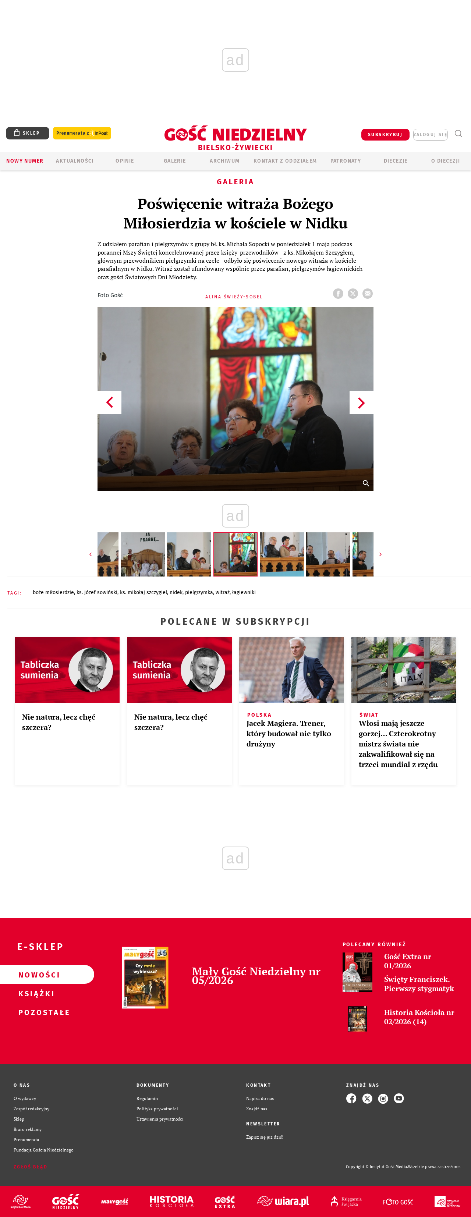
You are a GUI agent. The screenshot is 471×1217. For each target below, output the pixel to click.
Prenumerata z (82, 133)
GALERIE (175, 161)
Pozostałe (35, 1012)
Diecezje (396, 161)
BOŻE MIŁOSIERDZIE (53, 592)
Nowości (35, 975)
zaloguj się (430, 134)
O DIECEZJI (445, 161)
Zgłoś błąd (30, 1167)
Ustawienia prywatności (160, 1119)
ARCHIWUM (225, 161)
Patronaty (345, 161)
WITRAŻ (223, 592)
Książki (35, 993)
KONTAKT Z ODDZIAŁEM (285, 161)
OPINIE (125, 161)
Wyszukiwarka (458, 134)
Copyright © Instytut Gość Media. (377, 1166)
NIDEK (176, 592)
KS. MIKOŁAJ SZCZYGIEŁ (143, 592)
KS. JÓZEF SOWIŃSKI (97, 592)
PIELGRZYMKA (199, 592)
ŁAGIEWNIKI (244, 592)
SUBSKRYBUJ (385, 134)
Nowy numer (24, 161)
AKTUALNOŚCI (74, 161)
